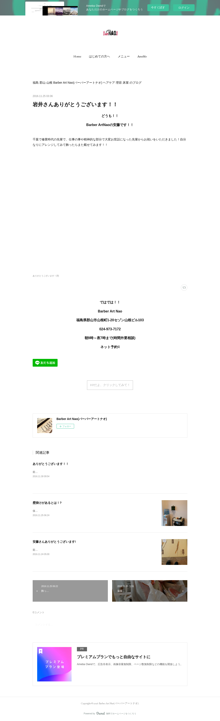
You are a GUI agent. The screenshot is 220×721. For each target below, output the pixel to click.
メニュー (124, 56)
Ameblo (142, 56)
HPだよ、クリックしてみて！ (110, 385)
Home (77, 56)
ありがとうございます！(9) (46, 276)
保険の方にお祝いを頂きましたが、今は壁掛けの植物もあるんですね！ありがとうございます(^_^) (90, 510)
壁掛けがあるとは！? (47, 502)
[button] (77, 56)
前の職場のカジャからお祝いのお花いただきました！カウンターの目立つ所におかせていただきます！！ (93, 471)
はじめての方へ (99, 56)
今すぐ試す (158, 7)
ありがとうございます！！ (51, 464)
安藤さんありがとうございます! (54, 541)
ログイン (183, 7)
